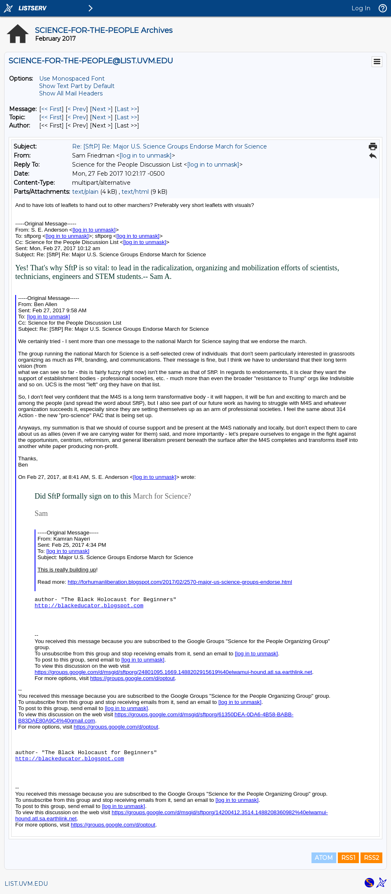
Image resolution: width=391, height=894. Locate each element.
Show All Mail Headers (71, 93)
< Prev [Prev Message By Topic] (77, 117)
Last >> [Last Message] (127, 109)
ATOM (324, 857)
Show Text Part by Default (77, 86)
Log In (360, 8)
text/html (135, 191)
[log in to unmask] (145, 155)
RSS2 (371, 857)
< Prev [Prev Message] (77, 109)
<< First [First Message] (51, 109)
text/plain (85, 191)
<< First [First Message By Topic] (51, 117)
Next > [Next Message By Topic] (101, 117)
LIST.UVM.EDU (26, 883)
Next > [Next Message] (101, 109)
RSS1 (348, 857)
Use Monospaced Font (72, 78)
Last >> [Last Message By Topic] (127, 117)
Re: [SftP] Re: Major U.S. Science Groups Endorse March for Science (169, 146)
